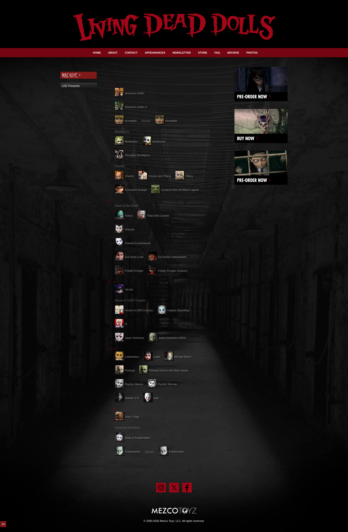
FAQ (217, 52)
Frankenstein (127, 451)
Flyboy (124, 215)
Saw (151, 398)
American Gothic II (131, 107)
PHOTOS (251, 52)
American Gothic (130, 93)
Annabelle (126, 120)
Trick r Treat (127, 416)
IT (121, 324)
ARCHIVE (233, 52)
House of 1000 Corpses (134, 310)
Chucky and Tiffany (154, 176)
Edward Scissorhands (133, 243)
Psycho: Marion (129, 384)
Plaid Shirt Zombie (153, 215)
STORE (202, 52)
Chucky (124, 176)
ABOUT (112, 52)
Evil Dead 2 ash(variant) (167, 256)
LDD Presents (71, 86)
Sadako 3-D (127, 398)
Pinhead (125, 370)
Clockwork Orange (131, 189)
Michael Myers (177, 356)
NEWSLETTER (182, 52)
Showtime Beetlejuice (132, 155)
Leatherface (127, 356)
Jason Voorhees (129, 337)
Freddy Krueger (129, 270)
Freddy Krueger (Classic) (167, 270)
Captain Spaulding (173, 310)
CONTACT (131, 52)
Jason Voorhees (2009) (167, 337)
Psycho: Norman (162, 384)
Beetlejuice (126, 141)
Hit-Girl (124, 289)
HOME (97, 52)
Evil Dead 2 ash (129, 256)
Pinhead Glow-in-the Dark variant (163, 370)
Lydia (151, 356)
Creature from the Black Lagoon (175, 189)
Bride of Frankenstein (132, 437)
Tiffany (184, 176)
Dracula (124, 229)
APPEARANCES (155, 52)
